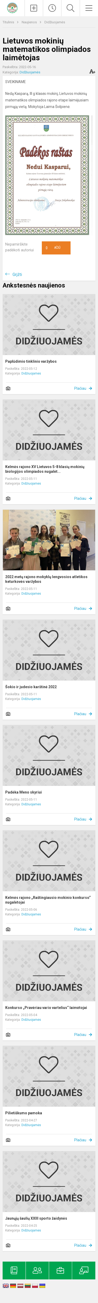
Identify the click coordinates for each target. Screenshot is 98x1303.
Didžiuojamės (54, 22)
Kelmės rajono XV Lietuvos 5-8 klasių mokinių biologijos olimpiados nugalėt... (44, 469)
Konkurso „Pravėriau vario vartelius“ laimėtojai (46, 1008)
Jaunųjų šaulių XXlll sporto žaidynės (36, 1218)
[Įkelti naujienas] (34, 8)
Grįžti (17, 274)
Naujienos (30, 22)
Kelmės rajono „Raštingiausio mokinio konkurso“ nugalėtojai (48, 899)
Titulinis (9, 22)
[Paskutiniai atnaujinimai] (52, 8)
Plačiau (80, 388)
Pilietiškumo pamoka (23, 1113)
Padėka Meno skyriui (23, 792)
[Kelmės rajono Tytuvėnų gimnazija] (12, 7)
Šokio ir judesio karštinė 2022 (31, 687)
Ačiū (53, 248)
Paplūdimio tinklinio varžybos (31, 361)
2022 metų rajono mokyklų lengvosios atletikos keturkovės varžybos (46, 579)
